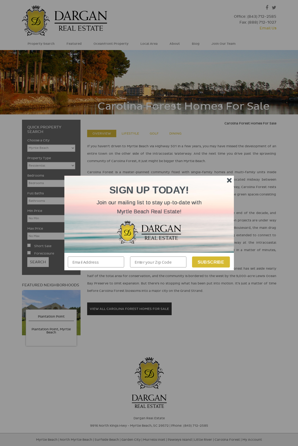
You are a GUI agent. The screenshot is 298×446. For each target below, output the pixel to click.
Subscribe (210, 262)
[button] (149, 207)
